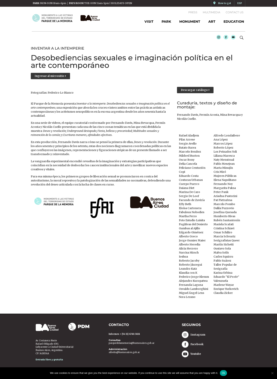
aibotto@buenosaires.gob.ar (124, 352)
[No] (272, 373)
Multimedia (211, 12)
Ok (223, 373)
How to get (224, 3)
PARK (166, 21)
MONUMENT (189, 21)
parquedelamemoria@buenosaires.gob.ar (131, 343)
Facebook (225, 38)
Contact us (235, 12)
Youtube (232, 38)
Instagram (217, 38)
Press (192, 12)
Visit (149, 21)
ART (211, 21)
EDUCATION (234, 21)
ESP (239, 3)
